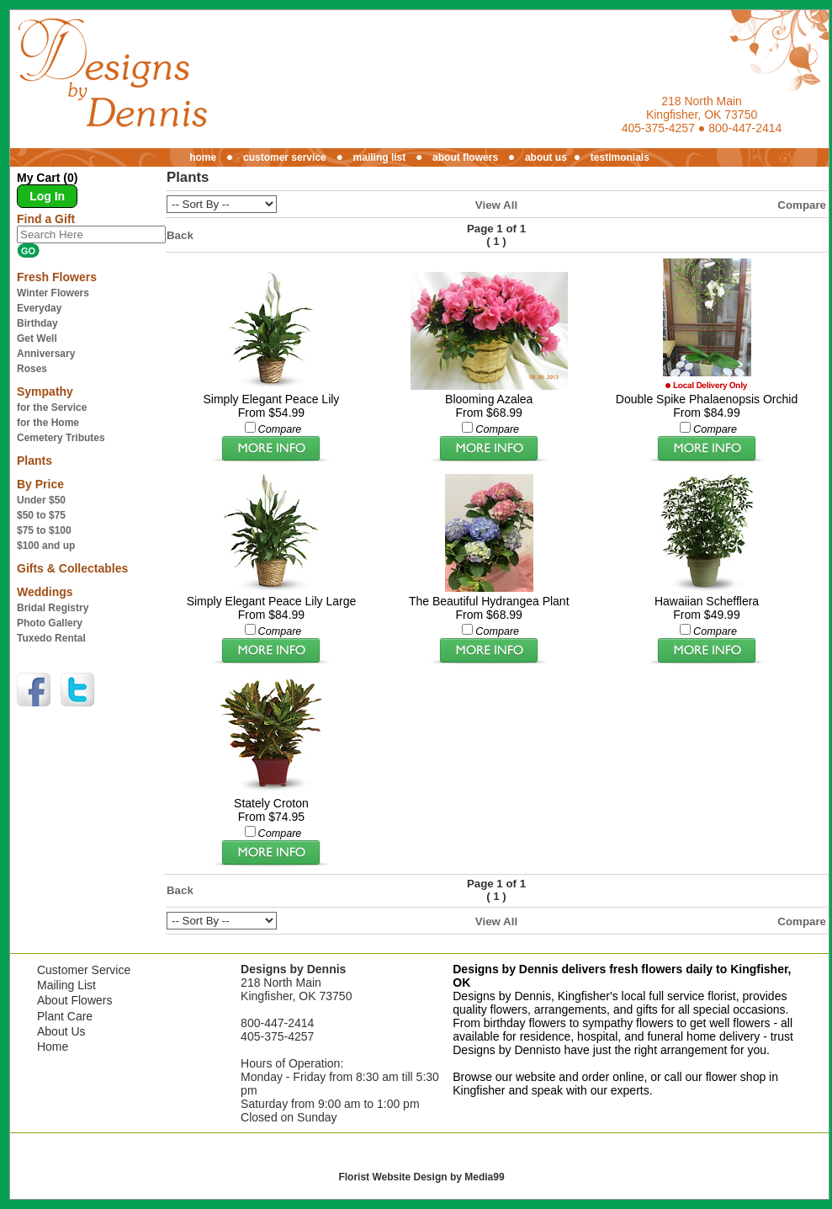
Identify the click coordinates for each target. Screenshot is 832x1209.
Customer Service (83, 970)
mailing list (379, 157)
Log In (47, 196)
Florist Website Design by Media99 (421, 1177)
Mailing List (66, 985)
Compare (801, 205)
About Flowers (74, 1000)
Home (52, 1046)
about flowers (465, 157)
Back (180, 235)
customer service (284, 157)
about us (546, 157)
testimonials (620, 157)
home (202, 157)
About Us (61, 1031)
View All (496, 205)
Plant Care (65, 1016)
